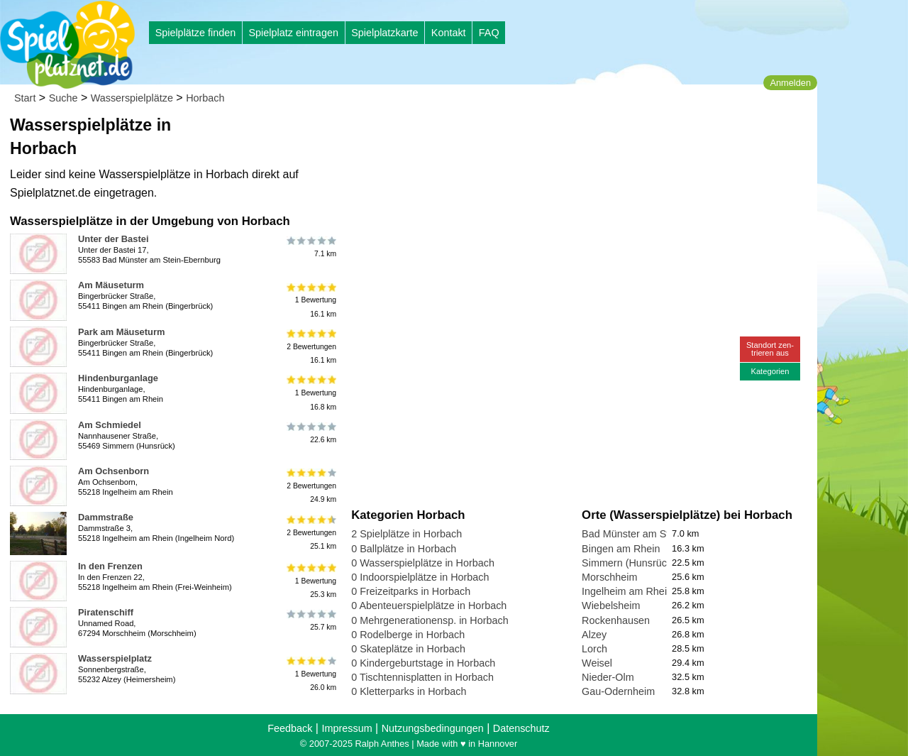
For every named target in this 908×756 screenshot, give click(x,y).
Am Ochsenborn (113, 471)
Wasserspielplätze (132, 98)
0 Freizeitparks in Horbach (410, 591)
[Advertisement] (512, 135)
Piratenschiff (105, 612)
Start (24, 98)
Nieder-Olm (608, 677)
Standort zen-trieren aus (770, 349)
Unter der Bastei (113, 239)
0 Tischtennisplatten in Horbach (422, 677)
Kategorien (770, 371)
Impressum (346, 728)
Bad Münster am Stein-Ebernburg (657, 533)
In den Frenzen (110, 566)
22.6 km (310, 433)
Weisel (597, 663)
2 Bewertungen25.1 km (310, 532)
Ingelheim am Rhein (627, 591)
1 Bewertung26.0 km (310, 673)
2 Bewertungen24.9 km (310, 486)
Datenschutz (521, 728)
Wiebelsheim (611, 605)
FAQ (489, 32)
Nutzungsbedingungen (433, 728)
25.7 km (310, 620)
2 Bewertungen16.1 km (310, 346)
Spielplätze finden (195, 32)
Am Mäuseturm (111, 285)
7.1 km (310, 247)
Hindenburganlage (118, 378)
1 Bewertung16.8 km (310, 393)
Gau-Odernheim (618, 691)
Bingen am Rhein (621, 548)
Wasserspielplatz (115, 658)
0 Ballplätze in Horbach (403, 548)
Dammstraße (105, 517)
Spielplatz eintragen (293, 32)
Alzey (594, 634)
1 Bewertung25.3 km (310, 581)
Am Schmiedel (109, 425)
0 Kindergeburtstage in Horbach (423, 663)
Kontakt (448, 32)
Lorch (594, 648)
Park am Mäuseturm (121, 332)
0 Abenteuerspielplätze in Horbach (428, 605)
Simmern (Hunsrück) (628, 563)
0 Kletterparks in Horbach (408, 691)
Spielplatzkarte (384, 32)
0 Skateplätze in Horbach (408, 648)
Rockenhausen (616, 620)
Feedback (289, 728)
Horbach (205, 98)
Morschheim (609, 577)
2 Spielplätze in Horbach (406, 533)
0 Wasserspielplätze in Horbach (422, 563)
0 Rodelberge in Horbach (408, 634)
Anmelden (790, 82)
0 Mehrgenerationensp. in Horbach (430, 620)
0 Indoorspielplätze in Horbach (420, 577)
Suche (63, 98)
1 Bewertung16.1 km (310, 300)
